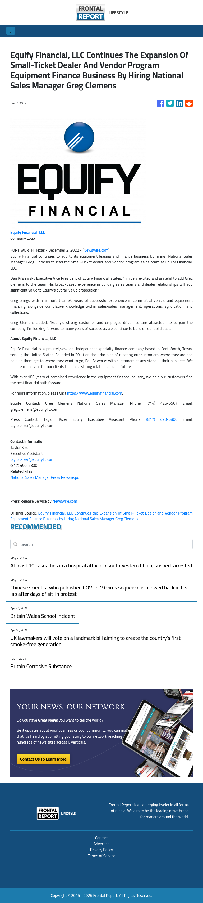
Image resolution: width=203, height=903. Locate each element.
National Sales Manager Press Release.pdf (45, 477)
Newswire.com (96, 250)
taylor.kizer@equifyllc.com (32, 459)
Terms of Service (101, 856)
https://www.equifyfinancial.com (94, 393)
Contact (101, 838)
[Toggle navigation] (10, 31)
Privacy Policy (101, 849)
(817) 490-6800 (162, 419)
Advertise (101, 844)
